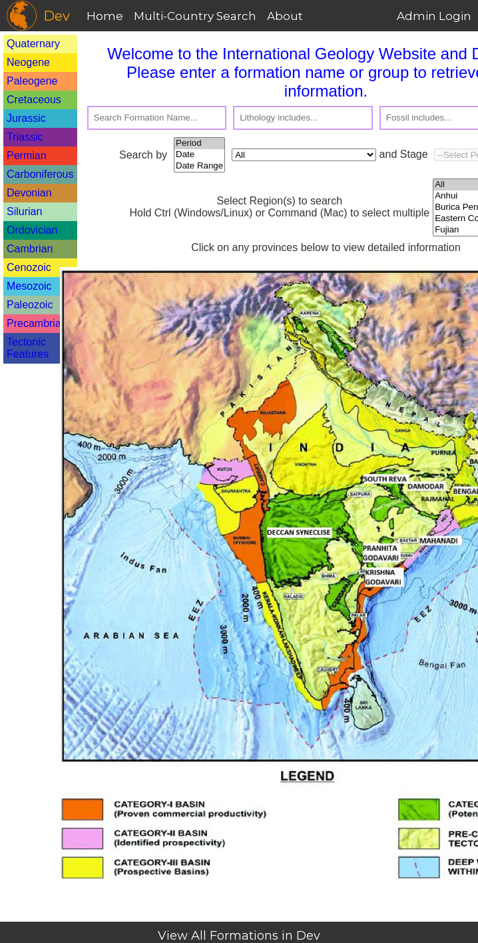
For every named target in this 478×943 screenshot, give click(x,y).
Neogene (28, 62)
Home (105, 16)
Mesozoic (29, 286)
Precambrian (37, 323)
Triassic (25, 137)
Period (199, 143)
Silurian (24, 211)
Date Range (199, 166)
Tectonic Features (28, 348)
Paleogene (32, 81)
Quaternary (33, 43)
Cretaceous (34, 99)
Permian (27, 155)
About (285, 16)
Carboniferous (40, 174)
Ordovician (32, 230)
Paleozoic (30, 304)
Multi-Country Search (195, 16)
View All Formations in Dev (239, 935)
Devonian (29, 192)
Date (199, 154)
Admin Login (434, 16)
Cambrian (30, 248)
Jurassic (26, 118)
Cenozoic (29, 267)
